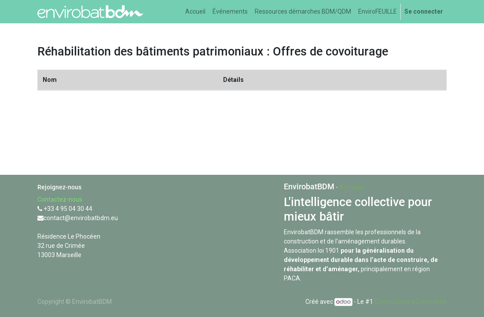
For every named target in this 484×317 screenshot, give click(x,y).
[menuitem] (195, 12)
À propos (351, 187)
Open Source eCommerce (410, 301)
